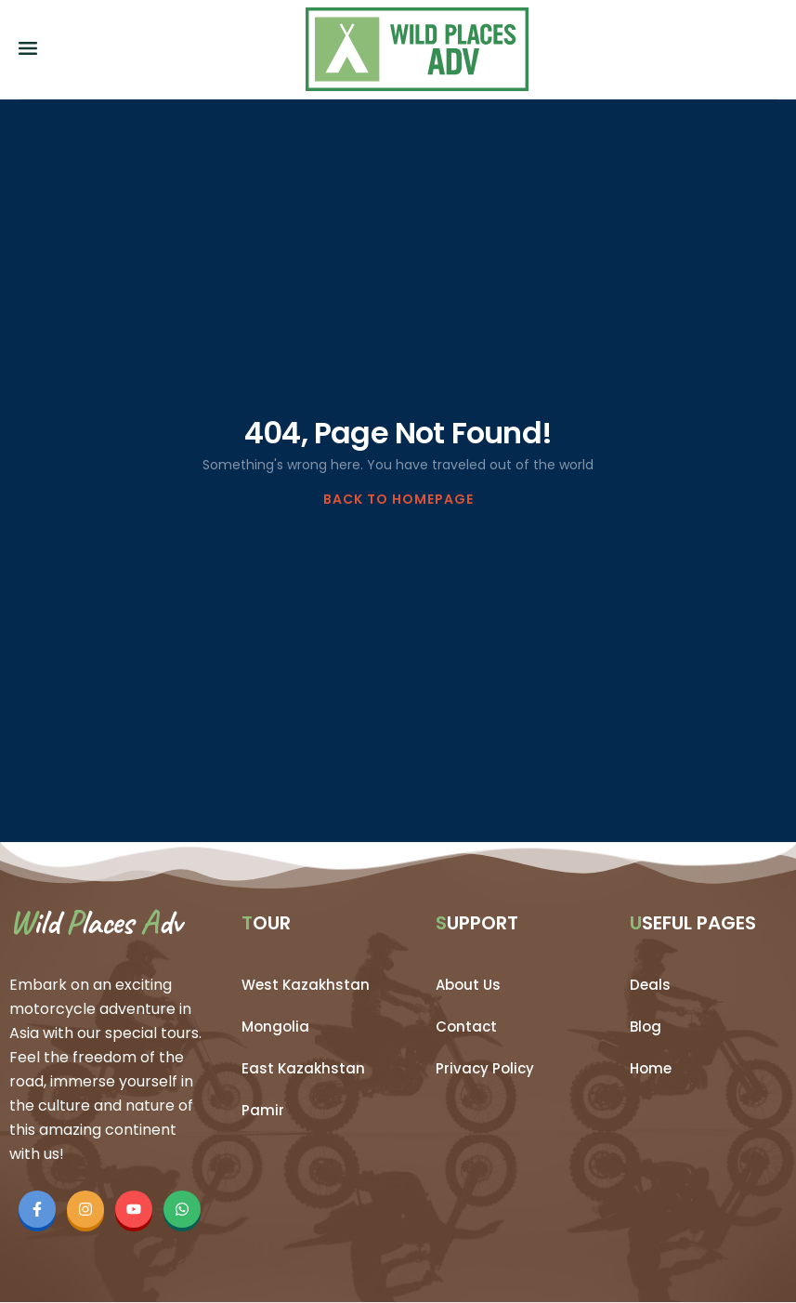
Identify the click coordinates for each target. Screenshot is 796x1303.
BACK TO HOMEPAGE (398, 499)
